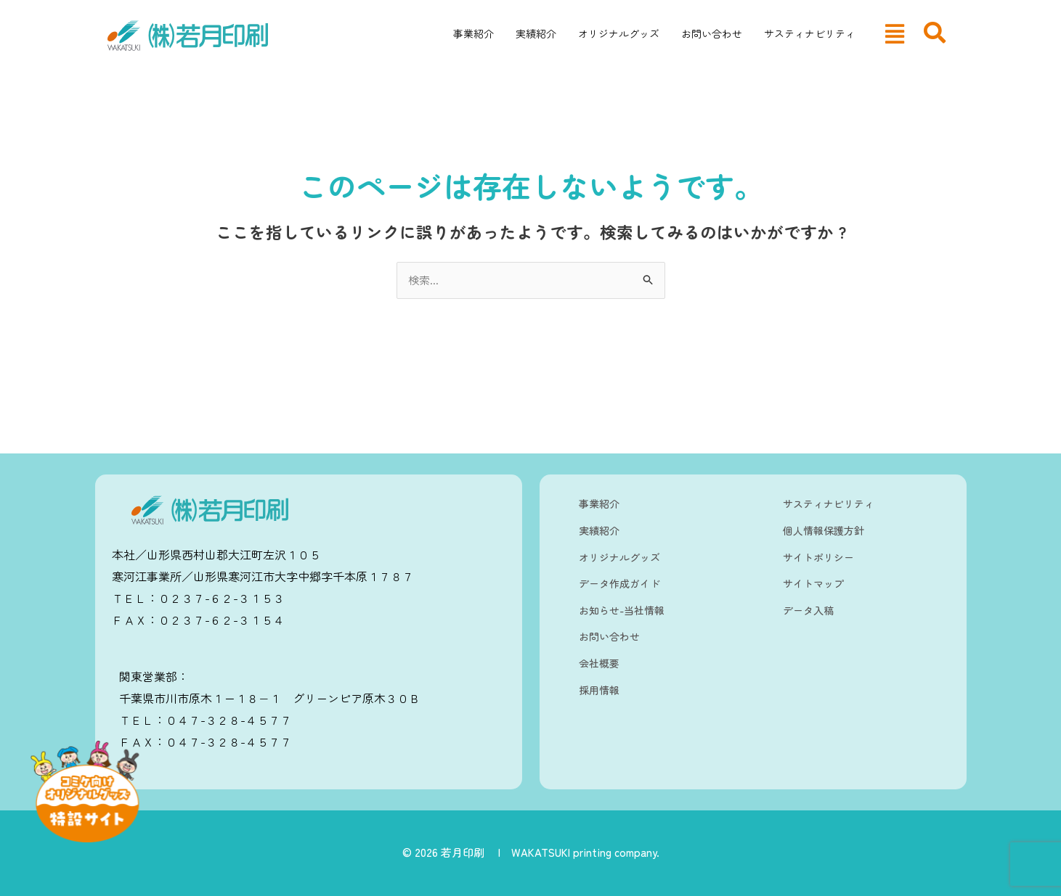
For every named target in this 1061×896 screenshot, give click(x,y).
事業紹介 (473, 33)
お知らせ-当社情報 (621, 610)
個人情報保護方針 (823, 530)
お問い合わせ (711, 33)
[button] (894, 33)
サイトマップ (813, 583)
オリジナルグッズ (618, 33)
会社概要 (599, 663)
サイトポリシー (818, 557)
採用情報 (599, 690)
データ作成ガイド (619, 583)
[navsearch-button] (935, 33)
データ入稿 (808, 610)
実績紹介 (536, 33)
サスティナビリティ (809, 33)
